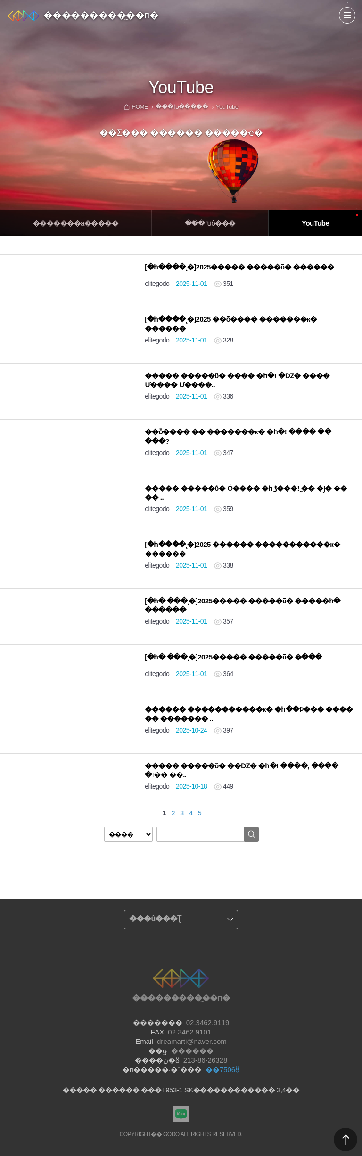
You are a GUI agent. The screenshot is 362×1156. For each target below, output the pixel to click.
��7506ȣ (222, 1070)
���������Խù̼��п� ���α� (181, 1114)
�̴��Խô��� (210, 223)
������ (345, 1139)
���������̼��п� (100, 15)
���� (347, 15)
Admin (360, 2)
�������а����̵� (76, 223)
